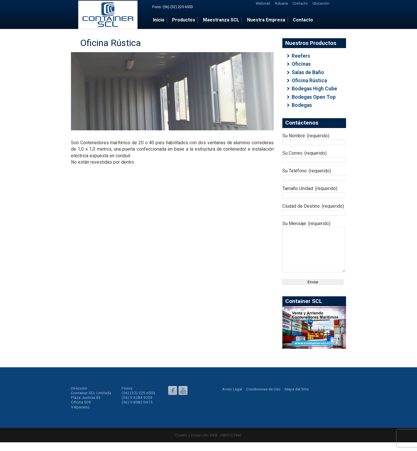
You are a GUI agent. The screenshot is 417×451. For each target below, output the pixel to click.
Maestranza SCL (221, 20)
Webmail (263, 3)
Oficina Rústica (309, 80)
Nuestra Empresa (266, 20)
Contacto (300, 3)
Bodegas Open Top (314, 97)
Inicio (158, 20)
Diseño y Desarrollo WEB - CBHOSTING (208, 443)
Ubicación (320, 3)
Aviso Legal (232, 397)
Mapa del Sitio (297, 397)
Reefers (301, 56)
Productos (183, 20)
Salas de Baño (308, 72)
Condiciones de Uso (263, 397)
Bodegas (302, 105)
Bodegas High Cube (314, 89)
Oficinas (301, 64)
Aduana (281, 3)
